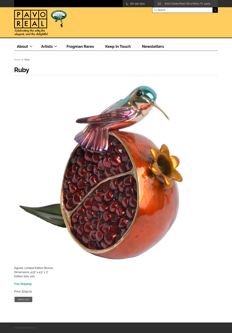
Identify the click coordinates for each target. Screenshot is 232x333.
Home (17, 59)
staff (25, 327)
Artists (47, 46)
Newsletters (153, 46)
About (22, 46)
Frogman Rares (80, 46)
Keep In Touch (118, 46)
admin (32, 327)
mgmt (17, 327)
